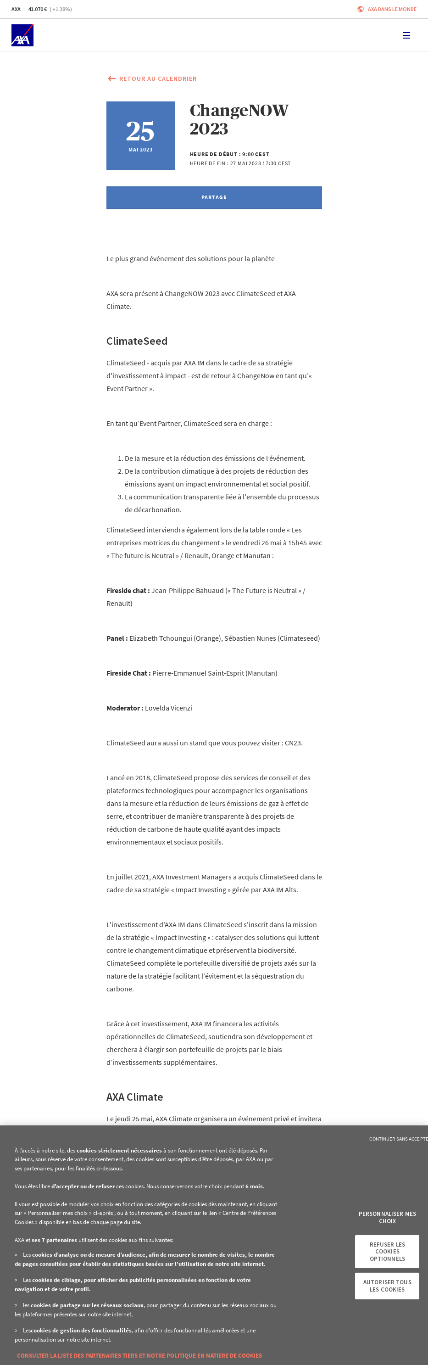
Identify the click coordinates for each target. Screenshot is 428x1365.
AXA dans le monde (392, 9)
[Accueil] (22, 35)
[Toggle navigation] (406, 35)
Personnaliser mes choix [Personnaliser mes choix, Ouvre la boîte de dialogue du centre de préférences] (387, 1217)
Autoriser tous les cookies (387, 1285)
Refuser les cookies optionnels (387, 1251)
